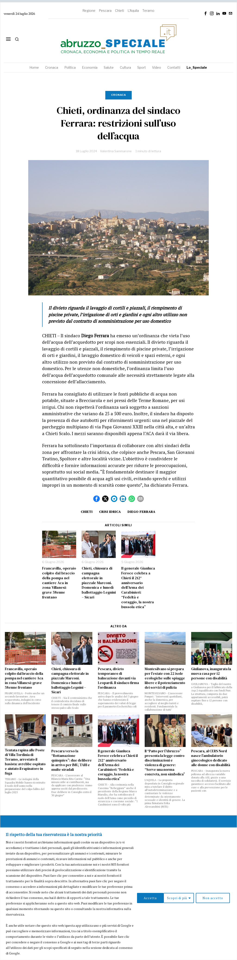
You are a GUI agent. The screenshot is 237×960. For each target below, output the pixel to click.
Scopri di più (149, 897)
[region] (118, 893)
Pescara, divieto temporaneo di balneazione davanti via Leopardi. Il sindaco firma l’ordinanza (118, 678)
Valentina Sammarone (116, 151)
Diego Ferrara (142, 511)
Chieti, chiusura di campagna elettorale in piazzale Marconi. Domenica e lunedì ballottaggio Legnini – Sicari (99, 583)
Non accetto (186, 897)
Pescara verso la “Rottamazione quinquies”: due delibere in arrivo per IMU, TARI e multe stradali (71, 760)
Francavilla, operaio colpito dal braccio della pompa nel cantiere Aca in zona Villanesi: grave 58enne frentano (59, 583)
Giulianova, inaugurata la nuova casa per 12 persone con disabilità (211, 674)
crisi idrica (110, 511)
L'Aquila (133, 10)
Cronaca (118, 94)
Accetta (218, 897)
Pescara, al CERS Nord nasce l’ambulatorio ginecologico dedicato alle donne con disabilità (210, 758)
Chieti (119, 10)
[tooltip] (205, 13)
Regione (89, 10)
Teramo (148, 10)
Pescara (105, 10)
